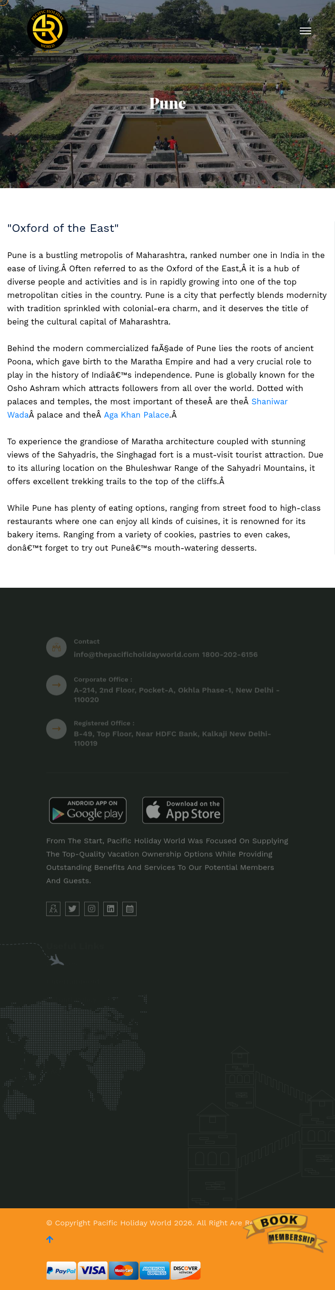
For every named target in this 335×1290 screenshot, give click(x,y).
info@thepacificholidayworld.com (136, 656)
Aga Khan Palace (136, 415)
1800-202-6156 (230, 656)
